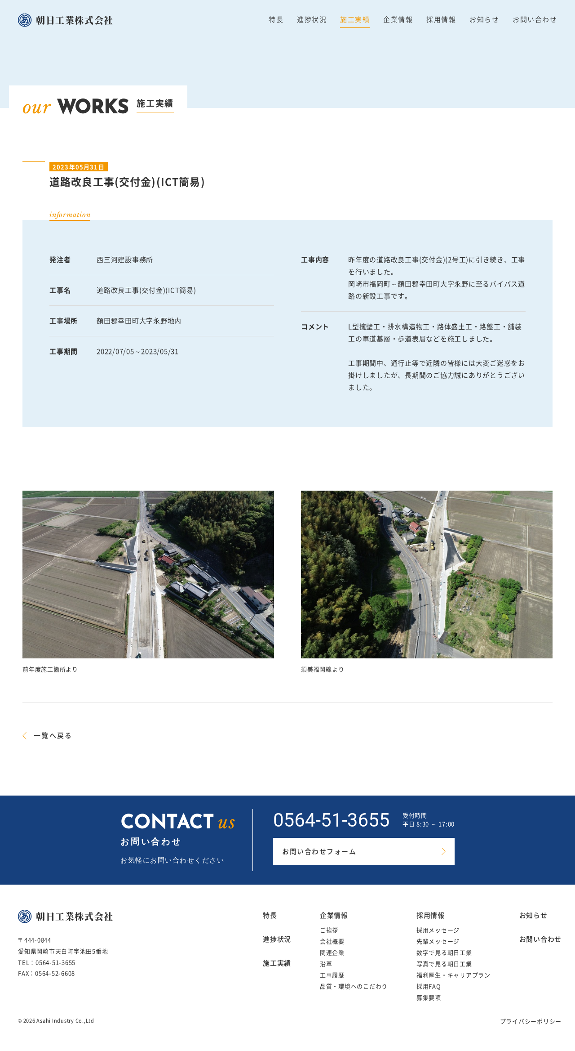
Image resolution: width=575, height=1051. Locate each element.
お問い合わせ (535, 19)
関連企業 (332, 952)
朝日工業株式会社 (75, 20)
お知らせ (484, 19)
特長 (276, 19)
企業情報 (398, 19)
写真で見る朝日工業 (444, 963)
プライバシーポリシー (531, 1021)
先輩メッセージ (438, 941)
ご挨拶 (329, 930)
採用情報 (441, 19)
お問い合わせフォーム (319, 851)
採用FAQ (428, 986)
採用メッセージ (438, 930)
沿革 (326, 963)
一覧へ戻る (53, 735)
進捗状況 (312, 19)
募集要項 (428, 997)
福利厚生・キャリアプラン (453, 974)
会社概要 (332, 941)
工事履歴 (332, 974)
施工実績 (355, 19)
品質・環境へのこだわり (354, 986)
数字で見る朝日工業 (444, 952)
